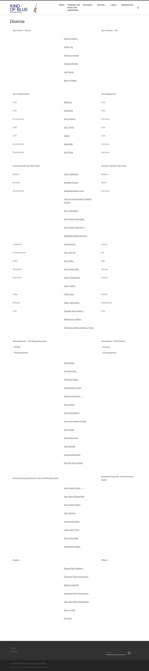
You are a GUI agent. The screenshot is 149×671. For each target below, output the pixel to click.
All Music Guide (71, 380)
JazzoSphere (70, 244)
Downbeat (68, 111)
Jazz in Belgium (71, 174)
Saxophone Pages (72, 547)
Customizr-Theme (42, 667)
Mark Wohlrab (70, 80)
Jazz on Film (69, 610)
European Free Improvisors (77, 577)
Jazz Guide (69, 430)
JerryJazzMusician (72, 455)
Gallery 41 (68, 47)
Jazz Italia (69, 261)
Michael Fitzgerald (73, 396)
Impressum (14, 651)
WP (19, 667)
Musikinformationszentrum (75, 236)
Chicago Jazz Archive (74, 311)
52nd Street (69, 363)
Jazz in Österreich (72, 278)
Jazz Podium (69, 119)
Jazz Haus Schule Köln (74, 496)
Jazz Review (69, 446)
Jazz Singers (69, 513)
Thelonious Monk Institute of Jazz (78, 328)
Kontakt (12, 648)
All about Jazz (71, 371)
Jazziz (66, 136)
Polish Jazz (69, 294)
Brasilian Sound (71, 182)
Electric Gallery (71, 39)
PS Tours (68, 618)
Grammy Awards (71, 585)
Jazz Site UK (70, 253)
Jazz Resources (71, 438)
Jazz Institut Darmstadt (75, 219)
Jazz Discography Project (75, 421)
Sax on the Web (71, 538)
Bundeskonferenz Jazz (74, 191)
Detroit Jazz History (72, 319)
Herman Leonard (71, 55)
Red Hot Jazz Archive (73, 463)
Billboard (68, 102)
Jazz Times (69, 127)
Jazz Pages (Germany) (74, 227)
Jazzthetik (68, 144)
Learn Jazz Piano (71, 530)
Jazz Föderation (71, 211)
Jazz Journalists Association (76, 602)
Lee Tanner (69, 72)
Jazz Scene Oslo (71, 269)
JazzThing (68, 152)
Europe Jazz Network (74, 568)
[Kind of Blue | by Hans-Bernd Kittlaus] (24, 7)
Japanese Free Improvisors (77, 593)
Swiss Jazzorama (71, 303)
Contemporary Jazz (72, 388)
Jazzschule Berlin (71, 522)
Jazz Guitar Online (74, 488)
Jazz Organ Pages (73, 505)
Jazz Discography (72, 413)
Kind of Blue (21, 663)
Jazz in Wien (69, 286)
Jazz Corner (69, 405)
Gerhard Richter (71, 64)
